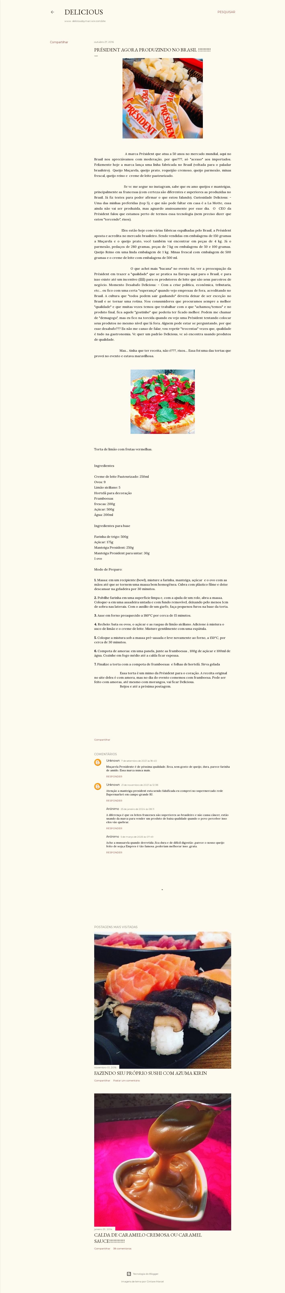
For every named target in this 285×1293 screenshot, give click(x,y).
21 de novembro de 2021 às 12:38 (139, 784)
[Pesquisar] (226, 12)
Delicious (83, 12)
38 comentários (122, 1248)
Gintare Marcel (155, 1281)
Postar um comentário (126, 1080)
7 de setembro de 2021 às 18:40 (139, 760)
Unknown (113, 760)
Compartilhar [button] (59, 42)
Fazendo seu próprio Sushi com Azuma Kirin (150, 1073)
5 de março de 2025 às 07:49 (137, 836)
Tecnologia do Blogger (142, 1273)
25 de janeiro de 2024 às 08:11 (137, 808)
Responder (114, 776)
